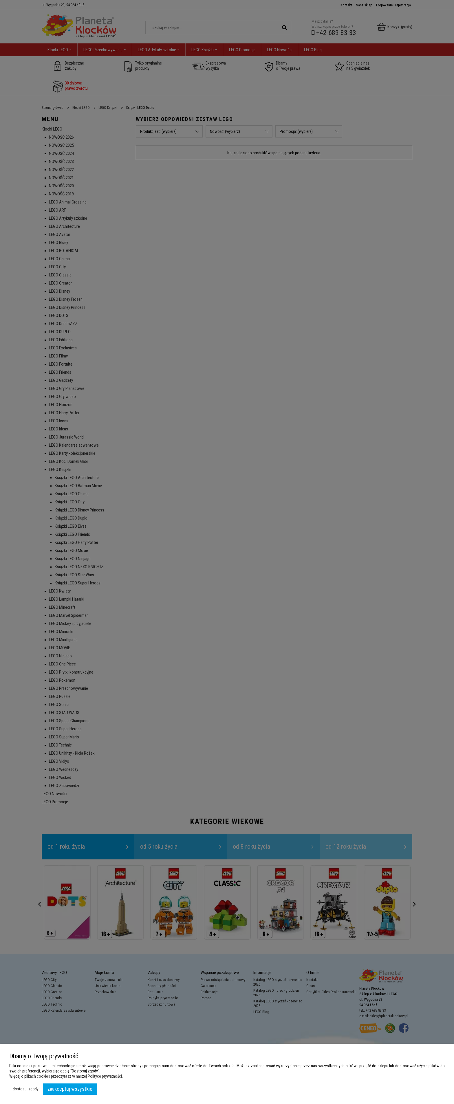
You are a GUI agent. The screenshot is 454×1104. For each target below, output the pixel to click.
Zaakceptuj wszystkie (69, 1089)
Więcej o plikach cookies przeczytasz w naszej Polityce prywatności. (66, 1076)
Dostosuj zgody (26, 1089)
